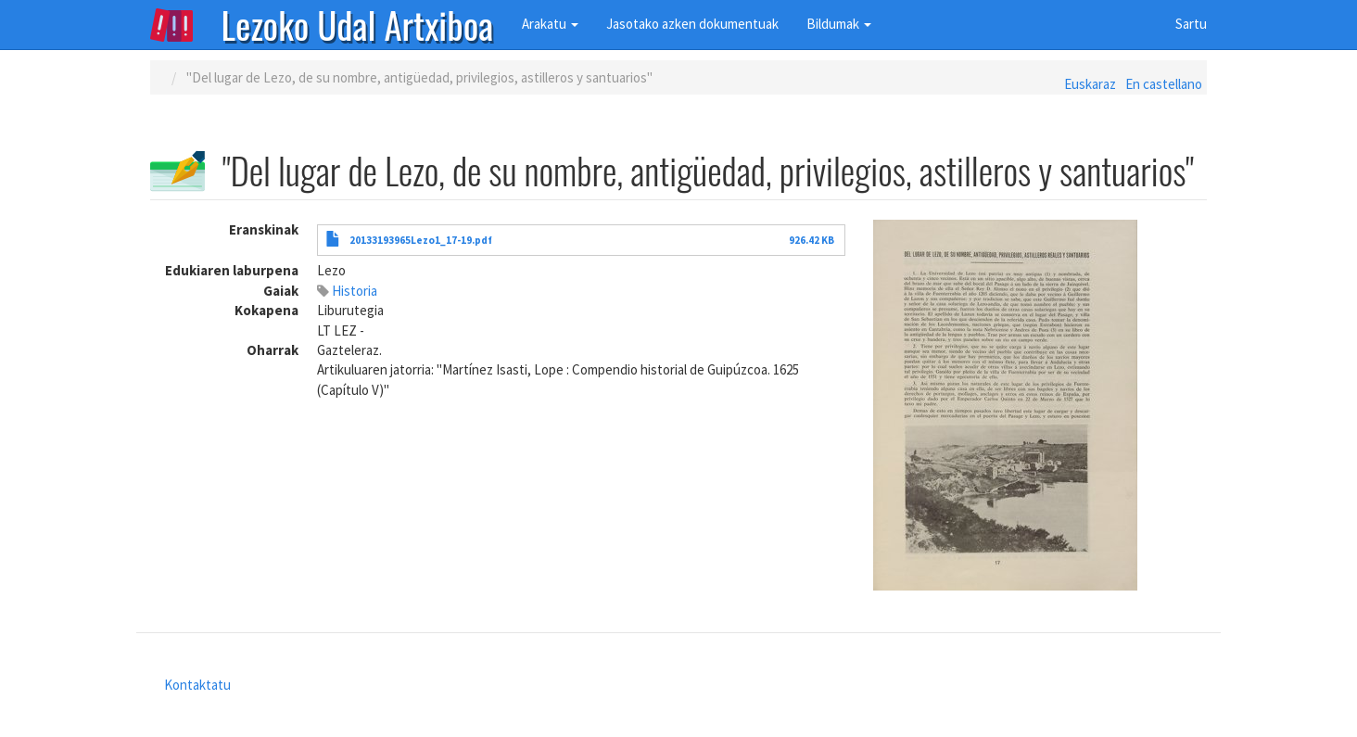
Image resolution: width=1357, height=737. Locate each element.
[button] (1040, 405)
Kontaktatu (197, 684)
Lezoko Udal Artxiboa (358, 23)
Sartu (1191, 23)
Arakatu (550, 23)
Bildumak (838, 23)
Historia (354, 290)
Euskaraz (1090, 84)
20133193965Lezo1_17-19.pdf (420, 240)
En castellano (1163, 84)
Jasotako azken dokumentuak (692, 23)
